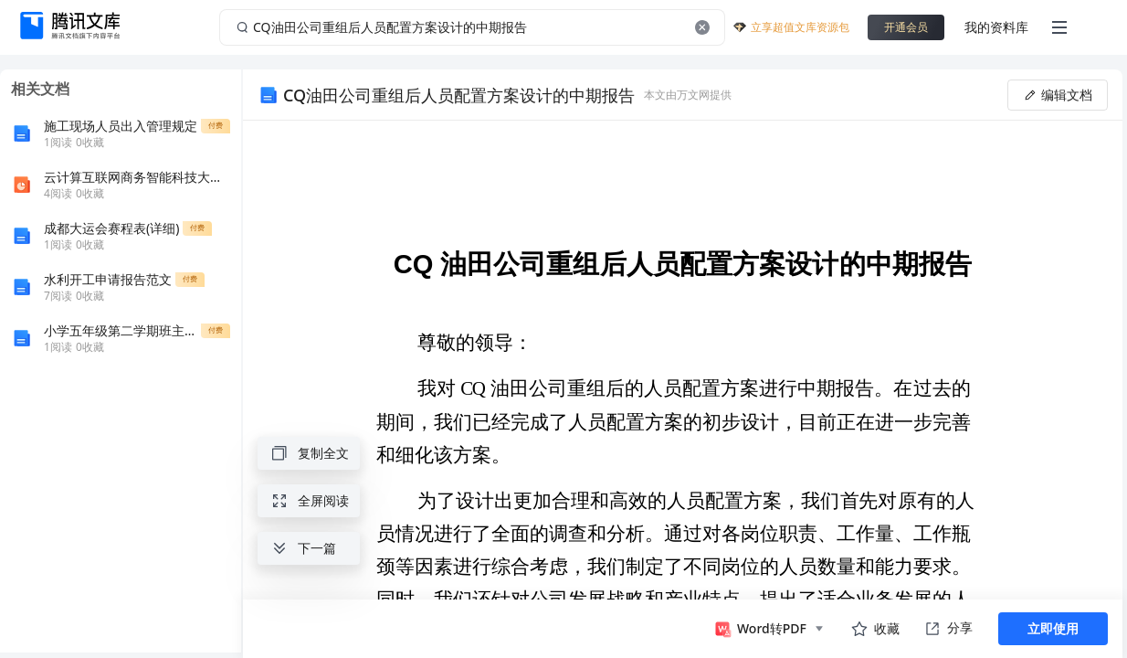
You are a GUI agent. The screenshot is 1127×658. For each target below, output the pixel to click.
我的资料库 (996, 27)
